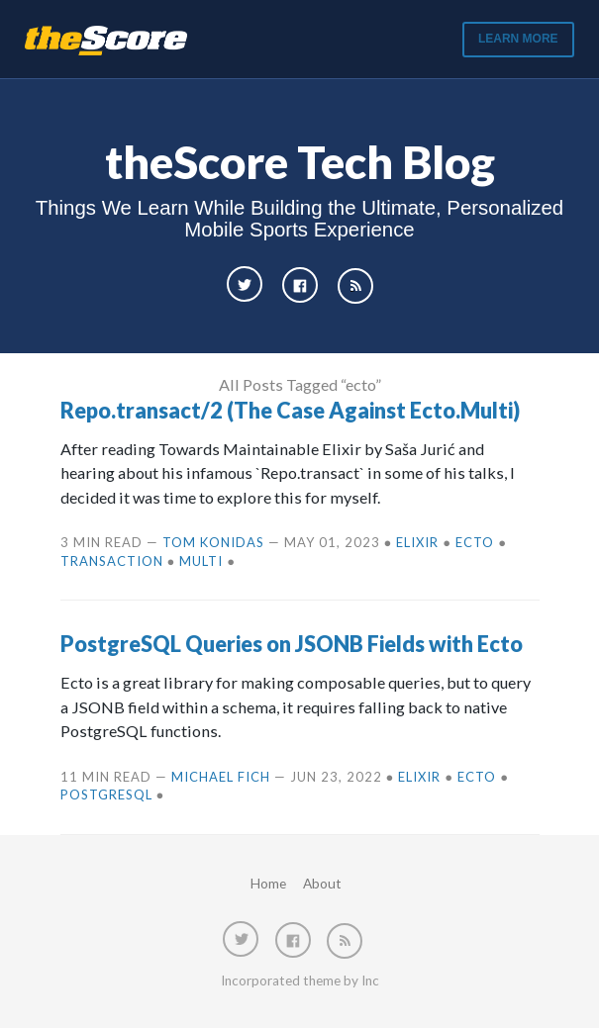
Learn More (518, 39)
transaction (111, 561)
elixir (417, 542)
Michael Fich (220, 777)
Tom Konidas (213, 542)
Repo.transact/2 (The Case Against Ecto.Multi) (290, 410)
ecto (474, 542)
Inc (370, 980)
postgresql (106, 794)
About (322, 883)
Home (268, 883)
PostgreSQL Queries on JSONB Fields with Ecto (291, 644)
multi (201, 561)
